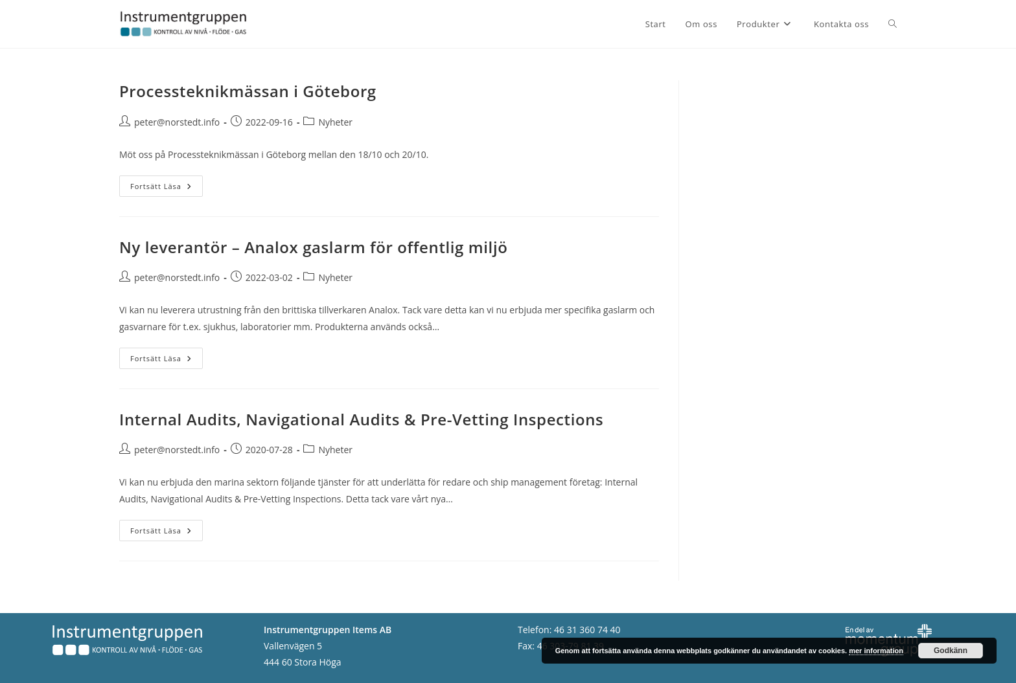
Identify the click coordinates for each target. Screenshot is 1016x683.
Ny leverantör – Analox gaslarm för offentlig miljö (313, 247)
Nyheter (335, 122)
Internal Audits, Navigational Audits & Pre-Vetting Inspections (361, 419)
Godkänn (950, 650)
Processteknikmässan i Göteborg (247, 91)
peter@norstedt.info (177, 122)
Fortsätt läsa (166, 188)
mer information (876, 651)
